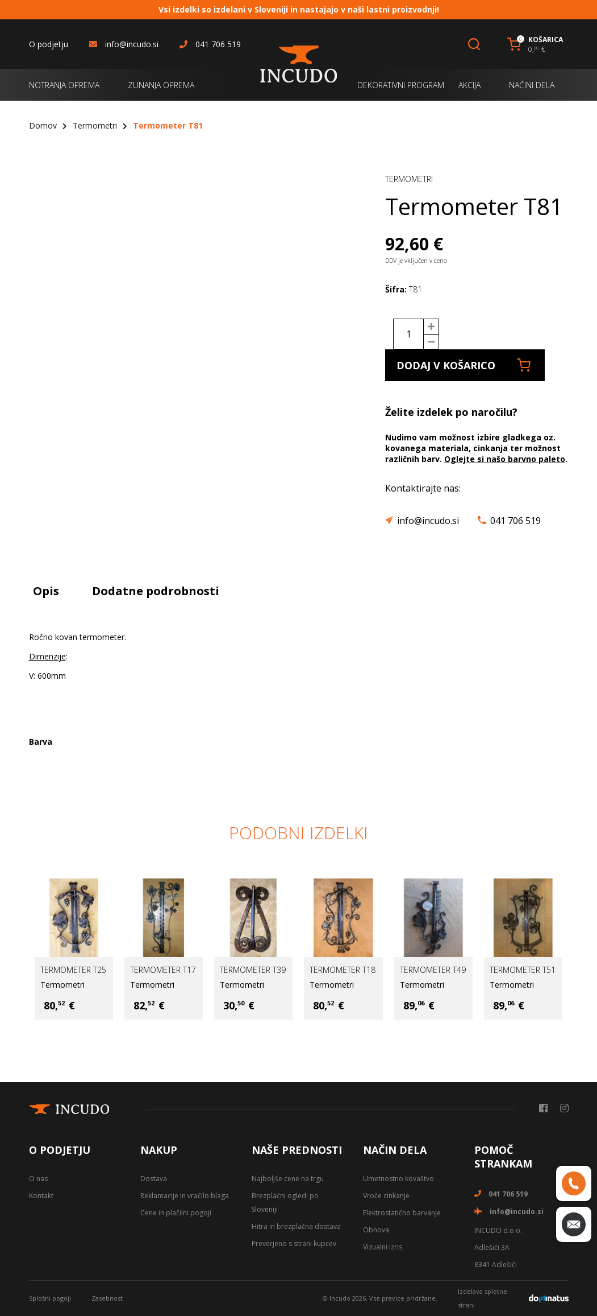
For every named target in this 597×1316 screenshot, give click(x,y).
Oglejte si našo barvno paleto (504, 458)
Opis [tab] (46, 591)
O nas (38, 1178)
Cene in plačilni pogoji (175, 1213)
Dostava (153, 1178)
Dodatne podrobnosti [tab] (155, 591)
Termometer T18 (342, 969)
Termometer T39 (253, 969)
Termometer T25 (73, 969)
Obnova (376, 1230)
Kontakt (41, 1196)
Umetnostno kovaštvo (398, 1178)
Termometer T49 (433, 969)
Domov (43, 125)
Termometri (95, 125)
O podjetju (48, 44)
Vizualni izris (382, 1247)
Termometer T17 (163, 969)
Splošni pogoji (50, 1298)
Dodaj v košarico (463, 365)
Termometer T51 (523, 969)
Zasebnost (107, 1298)
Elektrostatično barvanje (402, 1213)
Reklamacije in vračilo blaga (184, 1196)
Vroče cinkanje (386, 1196)
